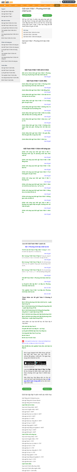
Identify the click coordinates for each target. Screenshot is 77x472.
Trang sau (47, 15)
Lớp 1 (10, 5)
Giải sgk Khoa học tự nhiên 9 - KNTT (32, 414)
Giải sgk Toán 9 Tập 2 (6, 16)
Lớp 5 (33, 5)
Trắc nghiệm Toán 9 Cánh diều (9, 75)
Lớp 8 (51, 5)
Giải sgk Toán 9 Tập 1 (6, 14)
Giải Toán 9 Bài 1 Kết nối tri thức (31, 32)
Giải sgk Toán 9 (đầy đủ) (7, 11)
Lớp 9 (57, 5)
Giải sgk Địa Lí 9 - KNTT (28, 418)
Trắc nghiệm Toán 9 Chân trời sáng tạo (8, 54)
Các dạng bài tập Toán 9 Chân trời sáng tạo (9, 58)
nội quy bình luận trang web (37, 380)
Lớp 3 (22, 5)
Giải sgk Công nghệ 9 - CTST (29, 455)
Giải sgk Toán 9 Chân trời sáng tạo (9, 44)
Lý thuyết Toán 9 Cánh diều (8, 72)
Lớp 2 (16, 5)
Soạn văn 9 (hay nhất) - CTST (30, 436)
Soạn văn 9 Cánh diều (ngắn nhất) (31, 468)
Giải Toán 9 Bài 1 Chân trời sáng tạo (32, 36)
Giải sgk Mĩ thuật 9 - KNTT (29, 432)
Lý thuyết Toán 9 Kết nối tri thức (9, 28)
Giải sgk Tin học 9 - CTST (28, 452)
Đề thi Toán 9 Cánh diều (7, 80)
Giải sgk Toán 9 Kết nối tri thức (9, 23)
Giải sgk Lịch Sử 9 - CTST (28, 445)
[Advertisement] (49, 56)
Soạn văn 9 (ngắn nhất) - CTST (30, 439)
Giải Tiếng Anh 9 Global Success (30, 398)
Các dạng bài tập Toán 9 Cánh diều (10, 77)
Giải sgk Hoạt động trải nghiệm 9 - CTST (33, 457)
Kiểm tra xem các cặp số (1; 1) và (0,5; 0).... (36, 250)
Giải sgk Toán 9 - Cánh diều (29, 470)
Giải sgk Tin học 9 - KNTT (28, 423)
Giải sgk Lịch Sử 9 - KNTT (28, 416)
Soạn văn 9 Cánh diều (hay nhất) (31, 466)
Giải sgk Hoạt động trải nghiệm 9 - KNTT (33, 427)
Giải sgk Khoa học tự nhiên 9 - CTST (31, 443)
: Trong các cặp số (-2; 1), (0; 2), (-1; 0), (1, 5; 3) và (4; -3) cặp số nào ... (36, 256)
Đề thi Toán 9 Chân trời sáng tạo (9, 61)
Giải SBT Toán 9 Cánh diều (8, 70)
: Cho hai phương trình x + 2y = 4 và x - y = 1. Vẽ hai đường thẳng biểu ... (36, 271)
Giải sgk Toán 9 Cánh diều (7, 68)
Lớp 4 (27, 5)
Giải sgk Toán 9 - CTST (28, 441)
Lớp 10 (63, 5)
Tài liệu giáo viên (69, 1)
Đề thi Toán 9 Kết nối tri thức (8, 38)
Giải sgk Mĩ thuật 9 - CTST (29, 461)
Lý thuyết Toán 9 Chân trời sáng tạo (9, 50)
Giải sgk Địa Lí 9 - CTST (28, 448)
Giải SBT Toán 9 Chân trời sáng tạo (10, 47)
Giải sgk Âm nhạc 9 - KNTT (29, 430)
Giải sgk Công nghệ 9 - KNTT (29, 425)
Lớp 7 (45, 5)
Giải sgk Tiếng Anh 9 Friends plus (31, 402)
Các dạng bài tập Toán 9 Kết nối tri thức (10, 34)
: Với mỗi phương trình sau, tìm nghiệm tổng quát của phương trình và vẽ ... (36, 263)
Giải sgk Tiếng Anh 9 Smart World (31, 400)
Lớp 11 (69, 5)
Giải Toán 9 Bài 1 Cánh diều (30, 34)
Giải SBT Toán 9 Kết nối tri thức (9, 25)
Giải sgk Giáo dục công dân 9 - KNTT (32, 421)
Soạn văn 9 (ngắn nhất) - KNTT (30, 409)
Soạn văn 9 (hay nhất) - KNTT (30, 407)
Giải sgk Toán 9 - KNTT (28, 412)
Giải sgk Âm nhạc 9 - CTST (29, 459)
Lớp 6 (39, 5)
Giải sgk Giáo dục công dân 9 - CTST (31, 450)
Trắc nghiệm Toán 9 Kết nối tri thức (8, 31)
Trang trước (26, 15)
